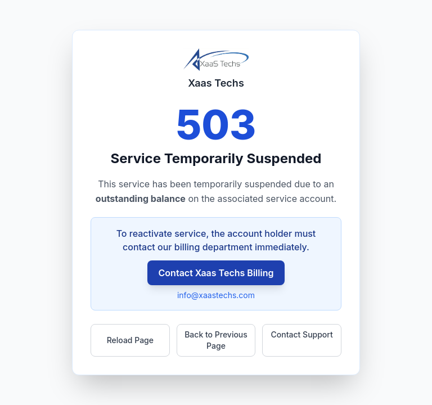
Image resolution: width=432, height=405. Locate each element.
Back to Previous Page (216, 340)
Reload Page (130, 340)
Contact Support (302, 334)
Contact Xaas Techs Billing (216, 272)
